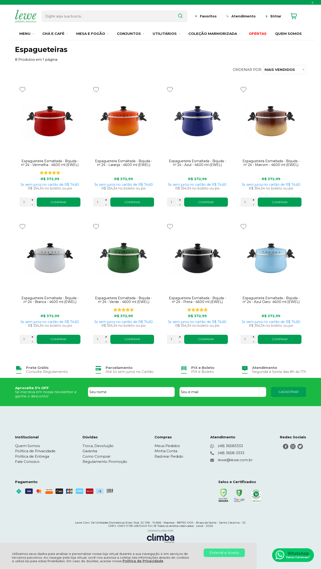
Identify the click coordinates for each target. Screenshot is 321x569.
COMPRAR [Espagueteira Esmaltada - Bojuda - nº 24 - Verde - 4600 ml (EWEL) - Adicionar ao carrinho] (132, 339)
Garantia (90, 451)
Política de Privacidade (143, 561)
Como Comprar (97, 456)
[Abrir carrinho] (297, 16)
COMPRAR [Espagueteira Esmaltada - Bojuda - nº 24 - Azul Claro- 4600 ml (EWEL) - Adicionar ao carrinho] (280, 339)
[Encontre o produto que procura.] (166, 16)
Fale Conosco (27, 461)
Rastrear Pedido (169, 456)
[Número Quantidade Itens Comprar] (24, 202)
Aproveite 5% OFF (32, 388)
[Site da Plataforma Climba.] (160, 536)
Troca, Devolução (98, 446)
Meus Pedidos (167, 446)
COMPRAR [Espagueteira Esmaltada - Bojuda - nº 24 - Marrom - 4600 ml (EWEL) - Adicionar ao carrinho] (280, 202)
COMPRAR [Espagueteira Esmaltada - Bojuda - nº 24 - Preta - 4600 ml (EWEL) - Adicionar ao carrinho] (206, 339)
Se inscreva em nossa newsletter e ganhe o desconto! (46, 394)
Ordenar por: (247, 70)
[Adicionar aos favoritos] (22, 89)
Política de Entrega (32, 456)
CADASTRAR (288, 392)
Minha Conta (166, 451)
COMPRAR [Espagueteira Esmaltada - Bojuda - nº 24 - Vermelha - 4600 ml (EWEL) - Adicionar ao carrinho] (58, 202)
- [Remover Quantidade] (32, 204)
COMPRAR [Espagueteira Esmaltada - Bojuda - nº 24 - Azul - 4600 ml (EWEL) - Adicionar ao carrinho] (206, 202)
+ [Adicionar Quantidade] (32, 200)
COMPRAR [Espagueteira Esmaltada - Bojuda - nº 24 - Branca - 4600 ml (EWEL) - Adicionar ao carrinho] (58, 339)
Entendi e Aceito (224, 552)
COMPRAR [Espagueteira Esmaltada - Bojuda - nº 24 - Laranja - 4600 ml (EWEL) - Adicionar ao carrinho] (132, 202)
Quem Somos (27, 446)
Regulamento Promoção (105, 461)
